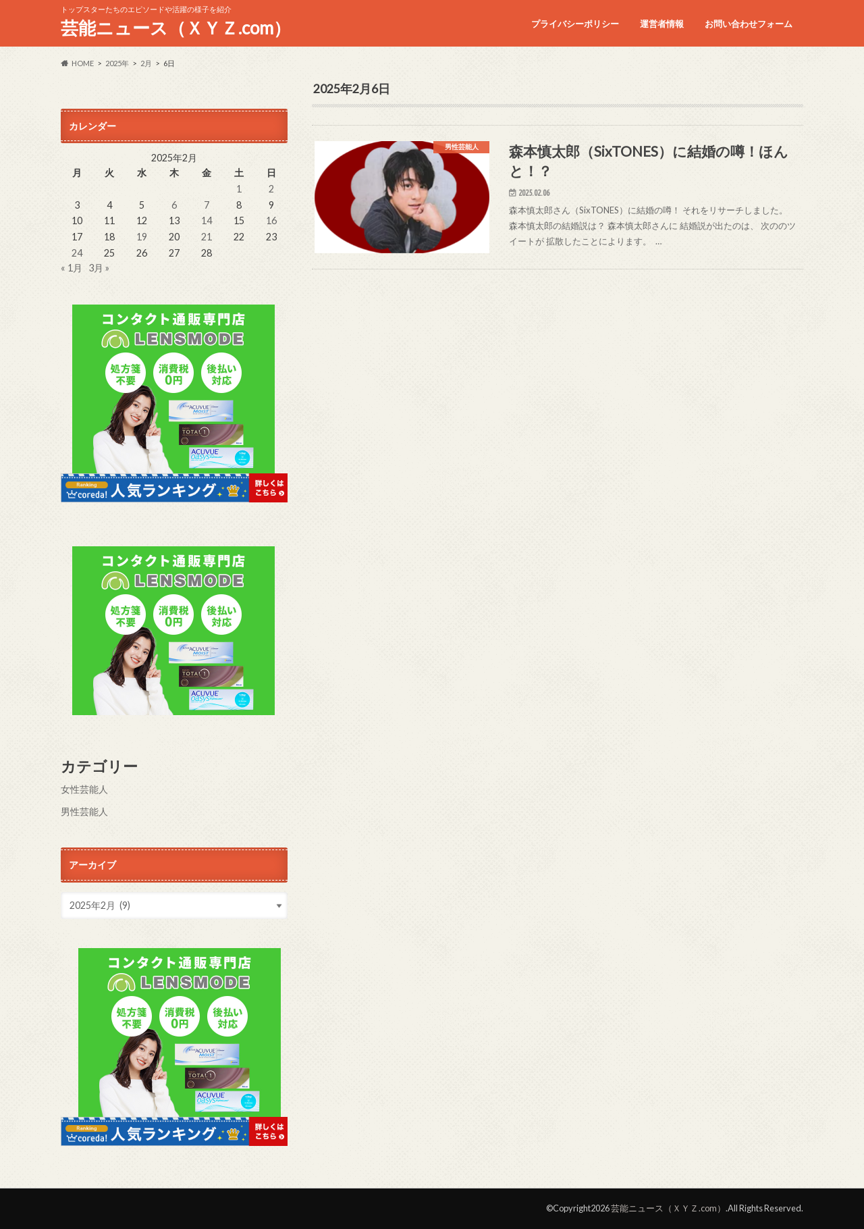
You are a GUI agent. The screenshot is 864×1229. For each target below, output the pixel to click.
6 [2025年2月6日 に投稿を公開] (174, 205)
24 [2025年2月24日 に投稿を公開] (77, 253)
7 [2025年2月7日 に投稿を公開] (206, 205)
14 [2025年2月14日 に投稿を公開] (206, 220)
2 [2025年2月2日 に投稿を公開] (271, 188)
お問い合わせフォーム (748, 23)
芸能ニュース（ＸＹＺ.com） (176, 27)
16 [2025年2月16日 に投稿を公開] (271, 220)
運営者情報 (662, 23)
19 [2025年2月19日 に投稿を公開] (141, 236)
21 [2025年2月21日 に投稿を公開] (206, 236)
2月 (146, 63)
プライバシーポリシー (575, 23)
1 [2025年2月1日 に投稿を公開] (239, 188)
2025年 (117, 63)
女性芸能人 (84, 789)
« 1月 (71, 267)
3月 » (98, 267)
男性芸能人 (84, 811)
